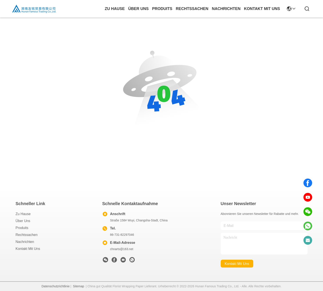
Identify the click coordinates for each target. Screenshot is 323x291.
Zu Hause (115, 9)
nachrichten (226, 9)
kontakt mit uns (262, 9)
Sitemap (78, 286)
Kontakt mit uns (28, 249)
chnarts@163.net (121, 249)
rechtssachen (192, 9)
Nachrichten (25, 242)
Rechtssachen (27, 235)
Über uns (138, 9)
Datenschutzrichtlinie (55, 286)
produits (162, 9)
